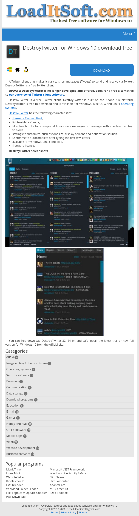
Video (12, 442)
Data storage (16, 393)
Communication (19, 387)
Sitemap (83, 512)
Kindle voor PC (15, 481)
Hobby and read (19, 424)
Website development (22, 448)
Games (13, 418)
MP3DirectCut (59, 489)
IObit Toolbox (59, 493)
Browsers (14, 381)
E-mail (12, 412)
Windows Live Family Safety (68, 473)
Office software (18, 430)
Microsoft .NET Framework (67, 469)
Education (15, 406)
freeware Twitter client (27, 118)
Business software (20, 454)
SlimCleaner (58, 477)
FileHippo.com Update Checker (26, 493)
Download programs (22, 399)
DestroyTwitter (18, 113)
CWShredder (14, 485)
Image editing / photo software (28, 363)
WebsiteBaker (15, 477)
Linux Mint (13, 473)
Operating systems (20, 369)
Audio (12, 357)
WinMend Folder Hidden (22, 489)
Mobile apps (16, 436)
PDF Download (15, 497)
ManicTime (13, 469)
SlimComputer (59, 481)
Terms (54, 512)
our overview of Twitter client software (36, 95)
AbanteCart (57, 485)
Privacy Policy (68, 512)
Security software (19, 375)
